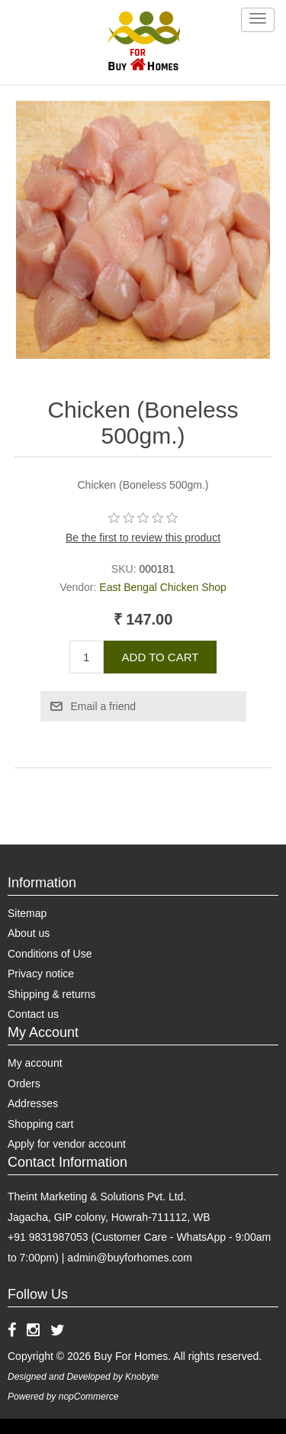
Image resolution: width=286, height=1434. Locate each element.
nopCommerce (89, 1396)
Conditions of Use (50, 954)
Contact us (33, 1014)
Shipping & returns (51, 994)
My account (35, 1063)
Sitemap (27, 913)
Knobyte (142, 1376)
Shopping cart (40, 1124)
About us (29, 933)
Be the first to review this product (143, 537)
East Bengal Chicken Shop (163, 587)
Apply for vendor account (67, 1144)
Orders (24, 1083)
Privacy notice (41, 973)
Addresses (33, 1103)
